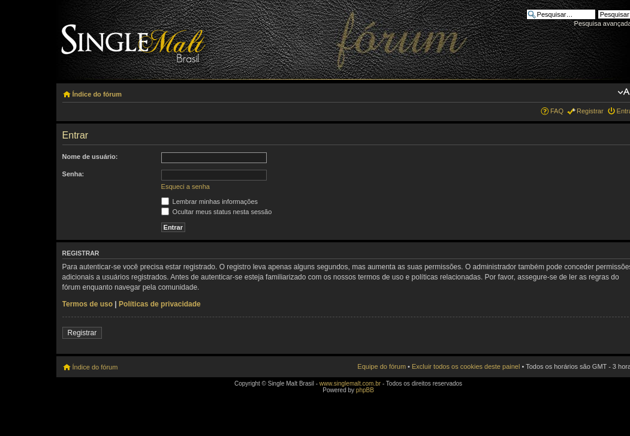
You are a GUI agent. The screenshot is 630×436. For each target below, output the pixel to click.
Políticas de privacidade (160, 304)
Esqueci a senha (185, 186)
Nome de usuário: (90, 156)
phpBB (365, 390)
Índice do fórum (97, 94)
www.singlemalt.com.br (350, 383)
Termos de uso (87, 304)
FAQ (556, 111)
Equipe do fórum (381, 366)
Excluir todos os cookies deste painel (466, 366)
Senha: (73, 174)
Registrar (590, 111)
